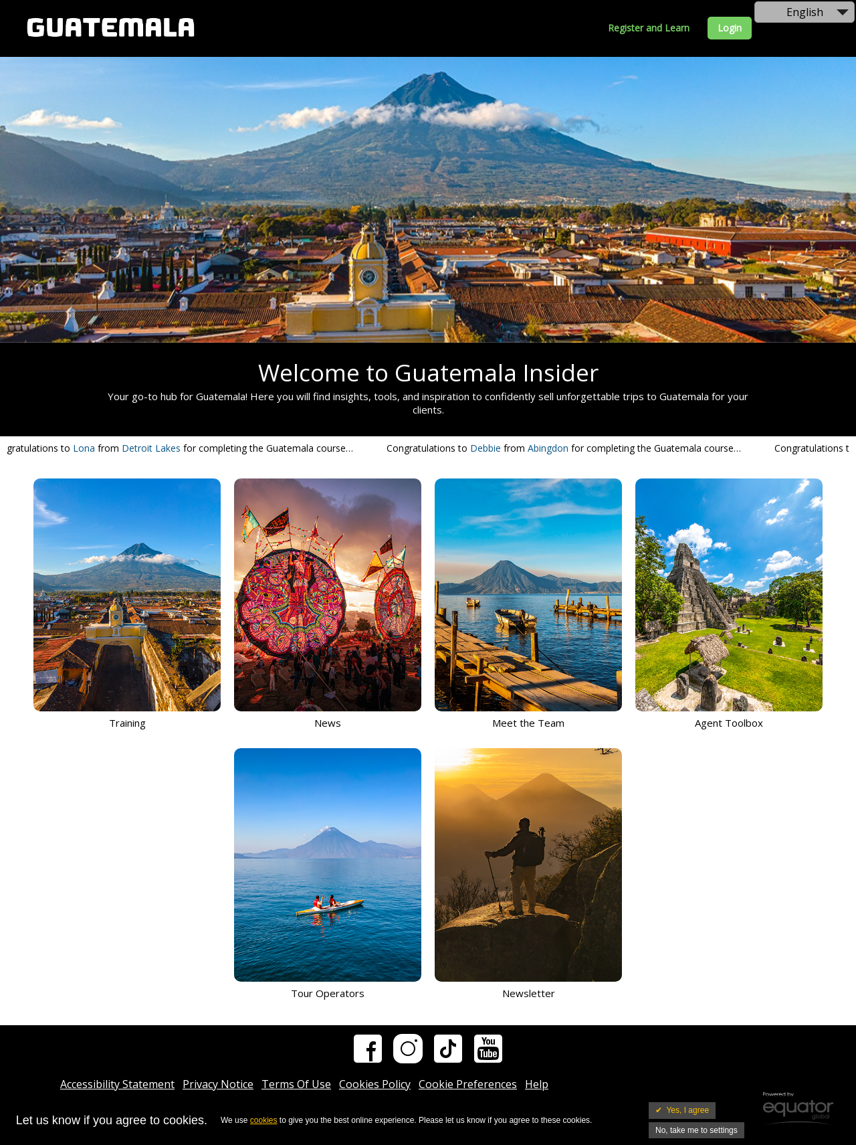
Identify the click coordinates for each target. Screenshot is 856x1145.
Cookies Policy (375, 1084)
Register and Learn (648, 27)
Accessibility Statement (117, 1084)
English (804, 12)
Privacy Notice (218, 1084)
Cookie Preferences (468, 1084)
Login (730, 27)
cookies (264, 1120)
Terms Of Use (296, 1084)
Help (536, 1084)
